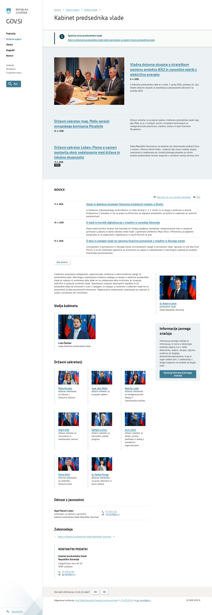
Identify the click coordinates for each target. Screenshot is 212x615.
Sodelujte (10, 65)
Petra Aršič (64, 474)
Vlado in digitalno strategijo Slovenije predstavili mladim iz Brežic (125, 204)
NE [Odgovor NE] (104, 592)
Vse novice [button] (62, 262)
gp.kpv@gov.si (69, 574)
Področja (11, 33)
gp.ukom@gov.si (144, 600)
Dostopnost (10, 69)
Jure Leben (130, 429)
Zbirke (9, 44)
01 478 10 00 (68, 571)
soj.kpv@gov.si (113, 514)
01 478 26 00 (127, 600)
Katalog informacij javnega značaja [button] (178, 374)
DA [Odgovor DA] (95, 592)
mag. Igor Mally (99, 388)
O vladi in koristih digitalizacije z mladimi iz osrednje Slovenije (123, 222)
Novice (9, 55)
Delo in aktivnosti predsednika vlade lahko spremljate (111, 40)
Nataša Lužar (132, 388)
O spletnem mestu (13, 73)
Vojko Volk (63, 429)
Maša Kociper (65, 388)
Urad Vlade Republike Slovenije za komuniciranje (96, 600)
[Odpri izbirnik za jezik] (14, 611)
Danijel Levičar (99, 429)
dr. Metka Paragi (100, 474)
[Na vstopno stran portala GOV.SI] (21, 16)
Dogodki (10, 50)
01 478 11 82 (111, 511)
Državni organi (13, 39)
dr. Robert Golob (168, 303)
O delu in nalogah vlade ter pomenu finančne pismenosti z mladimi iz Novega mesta (135, 241)
